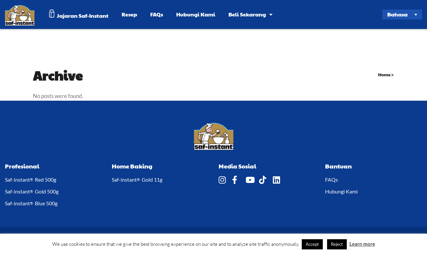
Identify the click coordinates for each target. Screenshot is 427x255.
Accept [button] (312, 244)
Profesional (22, 166)
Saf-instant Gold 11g (137, 180)
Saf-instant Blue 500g (31, 203)
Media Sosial (237, 166)
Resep (129, 14)
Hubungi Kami (195, 14)
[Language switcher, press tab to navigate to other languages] (402, 14)
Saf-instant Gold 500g (32, 191)
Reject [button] (337, 244)
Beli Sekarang (250, 14)
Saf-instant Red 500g (30, 180)
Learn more (362, 244)
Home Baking (132, 166)
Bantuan (338, 166)
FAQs (156, 14)
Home (384, 75)
